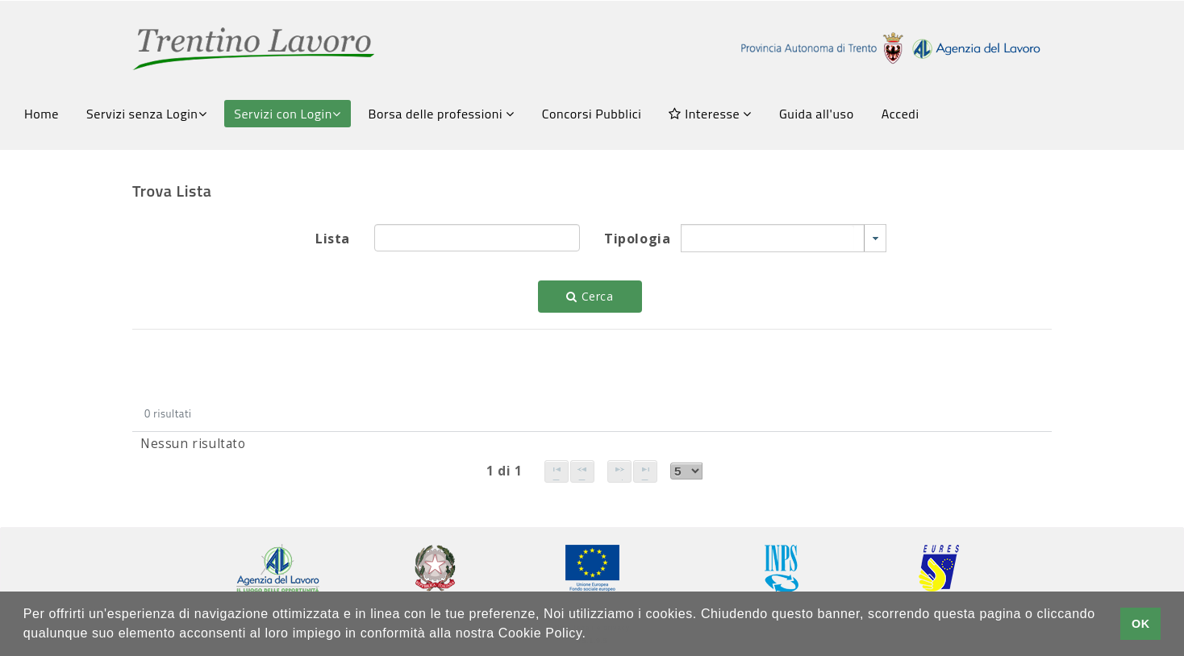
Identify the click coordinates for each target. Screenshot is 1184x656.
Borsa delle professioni (442, 113)
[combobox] (783, 238)
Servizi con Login (287, 113)
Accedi (900, 113)
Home (41, 113)
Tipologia (636, 238)
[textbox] (477, 237)
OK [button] (1141, 623)
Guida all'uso (816, 113)
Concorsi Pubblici (592, 113)
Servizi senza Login (146, 113)
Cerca (589, 296)
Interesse (710, 113)
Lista (332, 238)
